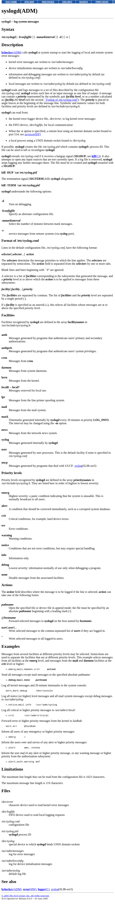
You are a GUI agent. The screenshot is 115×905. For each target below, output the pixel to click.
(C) (96, 156)
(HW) (29, 894)
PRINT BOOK (102, 2)
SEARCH (83, 2)
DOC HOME (11, 2)
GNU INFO (67, 2)
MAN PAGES (48, 2)
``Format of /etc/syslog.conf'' (61, 99)
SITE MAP (29, 2)
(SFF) (33, 134)
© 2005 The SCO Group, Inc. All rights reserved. (25, 900)
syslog (78, 465)
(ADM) (11, 52)
